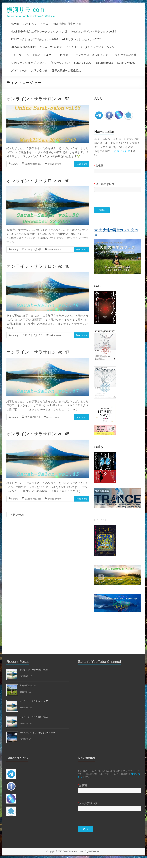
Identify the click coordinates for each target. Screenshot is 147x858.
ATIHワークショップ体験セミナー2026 (34, 39)
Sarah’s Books (104, 62)
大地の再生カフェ (28, 685)
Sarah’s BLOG (82, 62)
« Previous (17, 514)
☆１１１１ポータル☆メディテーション (90, 47)
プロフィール (19, 70)
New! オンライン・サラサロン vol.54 (93, 31)
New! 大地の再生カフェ (66, 23)
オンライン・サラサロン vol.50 (38, 180)
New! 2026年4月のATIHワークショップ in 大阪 (39, 31)
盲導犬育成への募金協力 (66, 70)
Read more (81, 163)
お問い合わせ (39, 70)
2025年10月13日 (34, 335)
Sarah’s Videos (126, 62)
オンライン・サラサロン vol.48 (38, 266)
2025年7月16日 (33, 498)
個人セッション (60, 62)
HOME (15, 23)
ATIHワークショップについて (28, 62)
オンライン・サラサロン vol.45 (38, 433)
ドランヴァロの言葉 (124, 54)
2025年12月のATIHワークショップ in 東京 (36, 47)
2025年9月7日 (32, 417)
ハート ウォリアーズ (35, 23)
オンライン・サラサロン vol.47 (38, 352)
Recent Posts (17, 661)
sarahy (14, 163)
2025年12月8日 (33, 249)
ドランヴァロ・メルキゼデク (90, 54)
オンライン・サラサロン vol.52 (34, 717)
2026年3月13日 (33, 163)
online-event (54, 163)
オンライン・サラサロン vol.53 (38, 98)
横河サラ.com (25, 9)
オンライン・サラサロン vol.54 (34, 670)
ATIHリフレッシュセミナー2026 (81, 39)
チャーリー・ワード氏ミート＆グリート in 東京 (39, 54)
